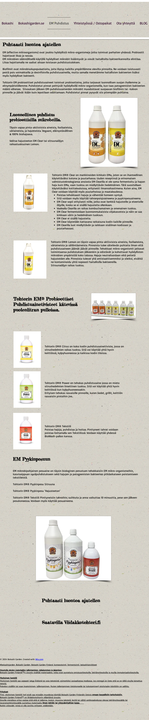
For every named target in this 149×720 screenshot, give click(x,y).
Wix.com (39, 659)
